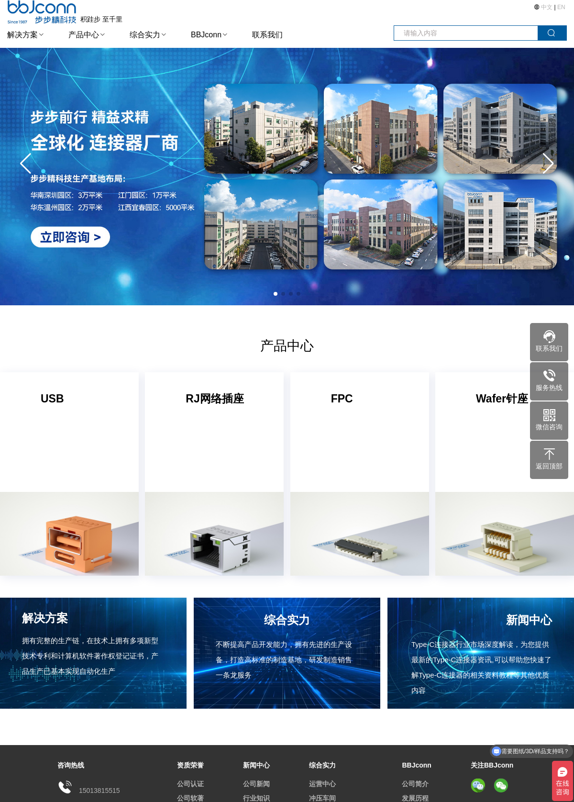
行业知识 (256, 798)
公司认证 (190, 784)
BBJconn (206, 35)
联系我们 (267, 35)
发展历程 (415, 798)
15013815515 (99, 790)
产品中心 (83, 35)
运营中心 (322, 784)
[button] (548, 163)
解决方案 (22, 35)
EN (561, 7)
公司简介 (415, 784)
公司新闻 (256, 784)
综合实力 (145, 35)
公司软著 (190, 798)
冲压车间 (322, 798)
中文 (547, 7)
